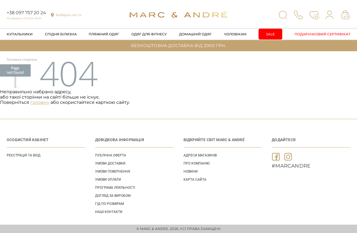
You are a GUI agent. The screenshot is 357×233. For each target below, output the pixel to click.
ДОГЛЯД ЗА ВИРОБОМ (113, 196)
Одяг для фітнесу (149, 34)
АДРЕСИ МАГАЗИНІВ (200, 155)
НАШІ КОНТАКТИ (108, 212)
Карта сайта (195, 180)
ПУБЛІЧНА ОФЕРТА (110, 155)
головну (39, 102)
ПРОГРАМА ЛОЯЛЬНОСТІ (115, 188)
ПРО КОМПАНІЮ (197, 163)
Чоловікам (235, 34)
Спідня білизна (61, 34)
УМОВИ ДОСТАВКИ (110, 163)
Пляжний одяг (104, 34)
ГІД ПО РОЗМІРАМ (109, 204)
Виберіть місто (68, 15)
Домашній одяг (195, 34)
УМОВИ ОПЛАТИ (108, 180)
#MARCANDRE (291, 166)
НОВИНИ (191, 171)
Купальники (20, 34)
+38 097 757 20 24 (26, 12)
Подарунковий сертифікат (322, 34)
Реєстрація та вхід (23, 155)
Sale (270, 34)
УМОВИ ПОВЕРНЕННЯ (112, 171)
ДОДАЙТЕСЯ (283, 140)
